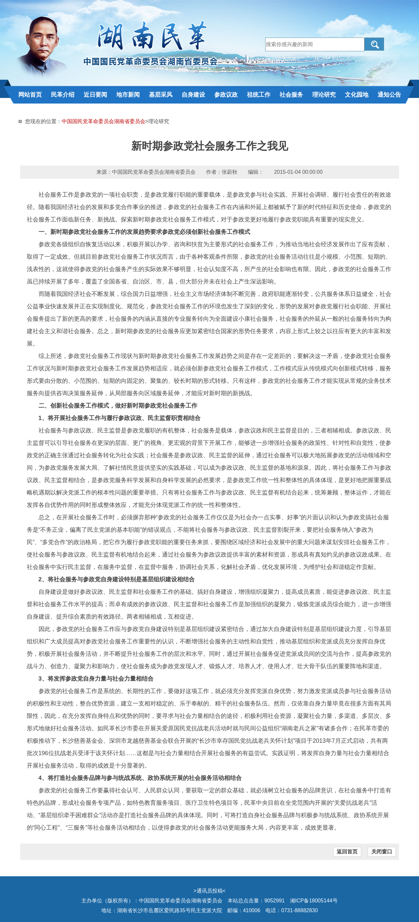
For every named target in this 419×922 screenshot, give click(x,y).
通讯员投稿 (210, 891)
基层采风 (160, 94)
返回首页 (347, 851)
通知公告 (389, 94)
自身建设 (193, 94)
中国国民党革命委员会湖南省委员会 (103, 121)
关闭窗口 (381, 851)
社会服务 (291, 94)
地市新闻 (128, 94)
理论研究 (324, 94)
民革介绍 (62, 94)
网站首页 (30, 94)
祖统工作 (258, 94)
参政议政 (226, 94)
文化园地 (356, 94)
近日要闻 (95, 94)
